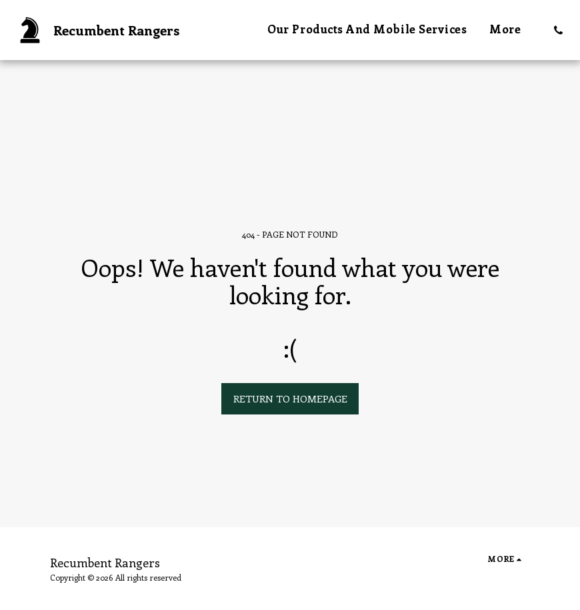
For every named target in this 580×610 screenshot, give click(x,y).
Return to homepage (290, 398)
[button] (558, 30)
